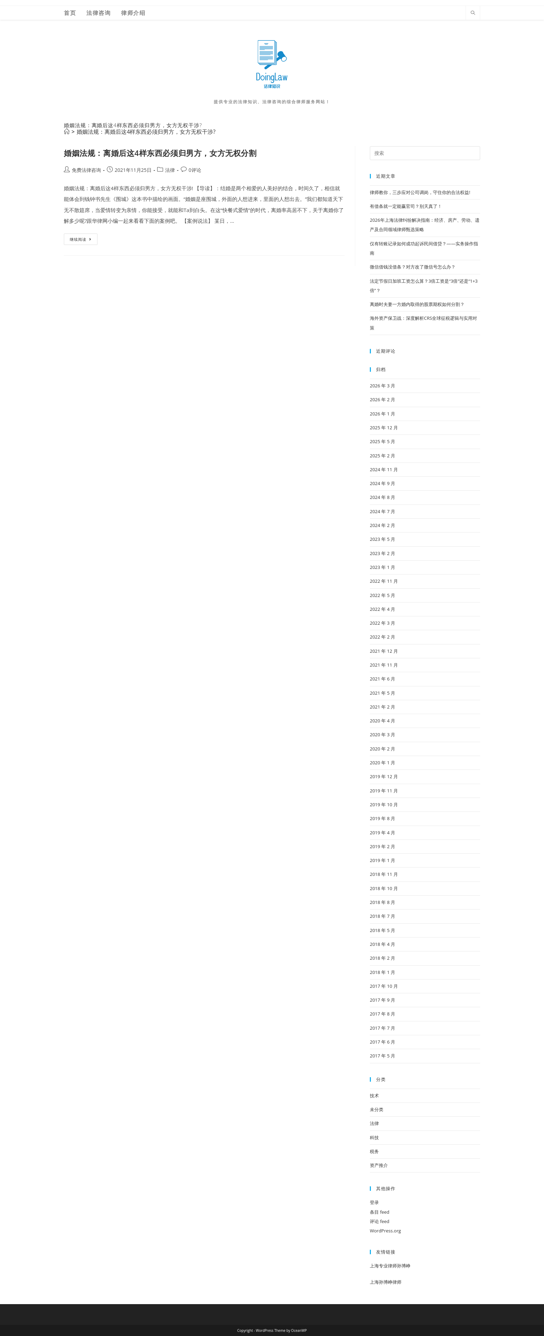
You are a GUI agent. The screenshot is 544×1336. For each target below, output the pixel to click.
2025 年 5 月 (382, 441)
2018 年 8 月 (382, 902)
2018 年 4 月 (382, 944)
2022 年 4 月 (382, 609)
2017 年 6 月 (382, 1042)
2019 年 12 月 (384, 776)
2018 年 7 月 (382, 916)
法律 (170, 170)
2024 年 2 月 (382, 525)
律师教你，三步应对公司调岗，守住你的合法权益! (420, 192)
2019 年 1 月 (382, 860)
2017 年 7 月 (382, 1028)
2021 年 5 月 (382, 693)
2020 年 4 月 (382, 721)
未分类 (376, 1109)
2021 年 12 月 (384, 651)
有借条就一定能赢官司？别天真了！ (406, 206)
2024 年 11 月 (384, 469)
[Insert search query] (425, 153)
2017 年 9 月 (382, 1000)
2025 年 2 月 (382, 455)
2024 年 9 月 (382, 483)
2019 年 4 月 (382, 832)
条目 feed (379, 1212)
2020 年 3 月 (382, 734)
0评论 (195, 170)
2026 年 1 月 (382, 414)
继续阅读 (83, 240)
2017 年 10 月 (384, 986)
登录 (374, 1202)
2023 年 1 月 (382, 567)
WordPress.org (385, 1231)
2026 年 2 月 (382, 399)
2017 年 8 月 (382, 1014)
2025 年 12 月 (384, 427)
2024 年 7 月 (382, 511)
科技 (374, 1137)
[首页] (66, 131)
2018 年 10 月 (384, 888)
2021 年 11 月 (384, 665)
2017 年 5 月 (382, 1056)
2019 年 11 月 (384, 791)
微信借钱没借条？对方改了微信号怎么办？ (413, 267)
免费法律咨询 (86, 170)
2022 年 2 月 (382, 637)
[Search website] (473, 13)
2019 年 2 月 (382, 846)
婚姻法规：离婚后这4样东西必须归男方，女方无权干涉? (146, 131)
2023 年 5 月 (382, 539)
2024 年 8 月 (382, 497)
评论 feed (379, 1221)
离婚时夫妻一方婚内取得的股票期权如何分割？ (417, 304)
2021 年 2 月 (382, 707)
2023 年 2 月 (382, 553)
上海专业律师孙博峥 (390, 1266)
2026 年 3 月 (382, 386)
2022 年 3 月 (382, 623)
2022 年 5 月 (382, 595)
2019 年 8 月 (382, 818)
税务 (374, 1151)
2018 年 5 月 (382, 930)
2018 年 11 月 (384, 874)
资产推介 (379, 1165)
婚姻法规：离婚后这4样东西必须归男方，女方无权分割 (160, 153)
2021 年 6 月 (382, 679)
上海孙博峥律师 (385, 1282)
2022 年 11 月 (384, 581)
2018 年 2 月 (382, 958)
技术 (374, 1095)
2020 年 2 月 (382, 749)
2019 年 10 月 (384, 804)
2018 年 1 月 (382, 972)
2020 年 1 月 (382, 762)
